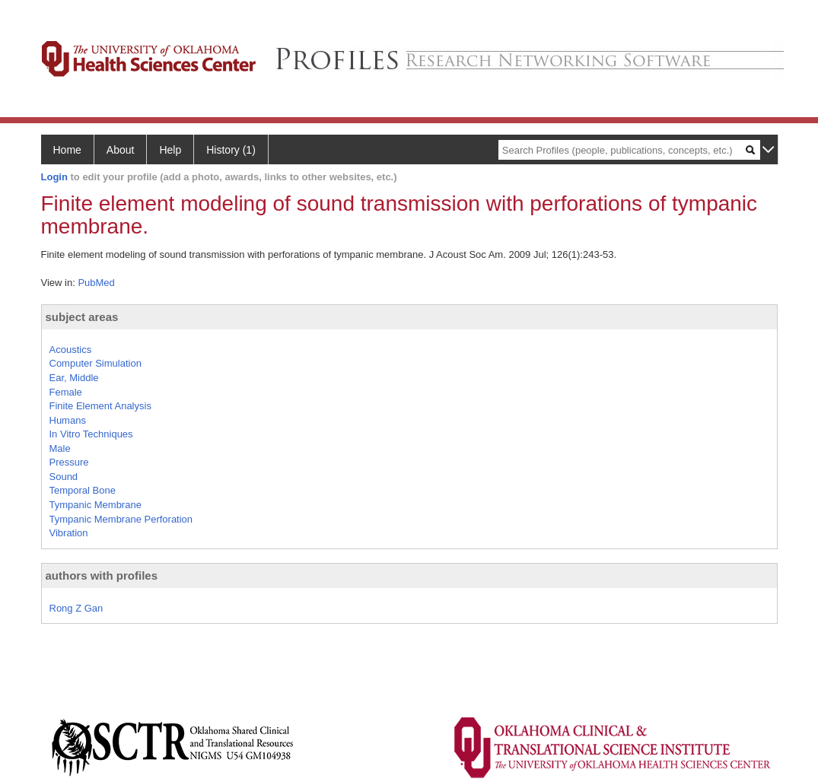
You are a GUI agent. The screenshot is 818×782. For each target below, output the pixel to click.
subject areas (82, 316)
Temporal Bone (82, 490)
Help (170, 150)
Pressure (69, 462)
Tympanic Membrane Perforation (121, 519)
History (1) (231, 150)
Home (67, 150)
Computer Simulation (95, 363)
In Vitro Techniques (91, 434)
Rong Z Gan (76, 608)
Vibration (68, 533)
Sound (63, 476)
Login (54, 177)
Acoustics (70, 349)
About (121, 150)
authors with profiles (102, 575)
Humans (67, 420)
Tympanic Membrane (95, 504)
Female (65, 392)
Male (60, 448)
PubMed (96, 282)
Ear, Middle (74, 377)
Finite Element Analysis (100, 406)
